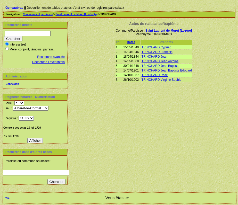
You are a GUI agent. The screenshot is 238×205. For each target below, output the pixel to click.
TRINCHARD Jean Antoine (160, 61)
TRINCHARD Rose (155, 75)
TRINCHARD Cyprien (156, 47)
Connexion (12, 84)
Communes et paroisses (38, 14)
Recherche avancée (51, 57)
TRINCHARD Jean (154, 56)
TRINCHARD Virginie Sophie (162, 80)
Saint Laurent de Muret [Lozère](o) (76, 14)
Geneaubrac (14, 8)
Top (7, 198)
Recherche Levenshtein (48, 62)
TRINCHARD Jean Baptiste (160, 66)
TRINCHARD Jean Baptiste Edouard (167, 70)
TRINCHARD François (157, 52)
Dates (131, 42)
